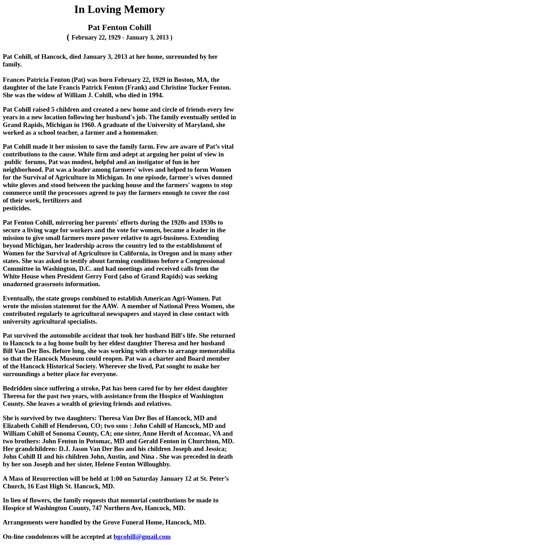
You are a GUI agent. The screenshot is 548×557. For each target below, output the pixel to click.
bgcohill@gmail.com (142, 536)
